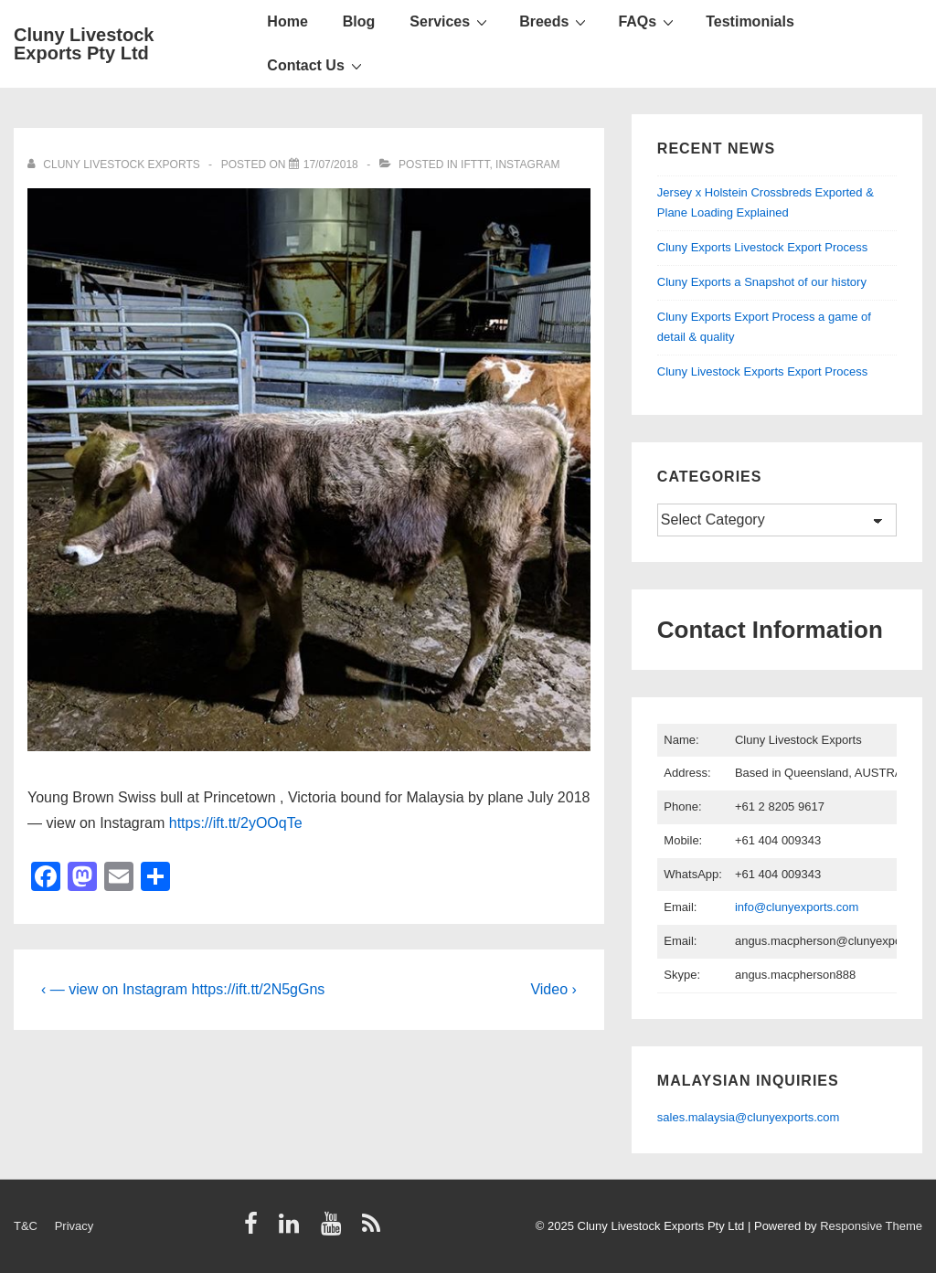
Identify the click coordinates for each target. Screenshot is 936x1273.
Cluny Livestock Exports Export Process (762, 371)
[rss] (373, 1229)
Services (451, 21)
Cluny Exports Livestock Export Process (762, 247)
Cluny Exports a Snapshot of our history (762, 282)
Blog (359, 21)
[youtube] (335, 1229)
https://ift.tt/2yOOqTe (236, 823)
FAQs (648, 21)
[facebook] (255, 1229)
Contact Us (316, 65)
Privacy (74, 1226)
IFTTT (475, 164)
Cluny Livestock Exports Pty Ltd (84, 44)
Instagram (527, 164)
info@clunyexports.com (796, 907)
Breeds (554, 21)
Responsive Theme (871, 1226)
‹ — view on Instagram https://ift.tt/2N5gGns (182, 989)
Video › (553, 989)
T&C (25, 1226)
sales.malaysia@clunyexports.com (748, 1117)
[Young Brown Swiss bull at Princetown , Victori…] (330, 164)
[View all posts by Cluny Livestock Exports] (115, 164)
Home (287, 21)
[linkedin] (293, 1229)
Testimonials (750, 21)
